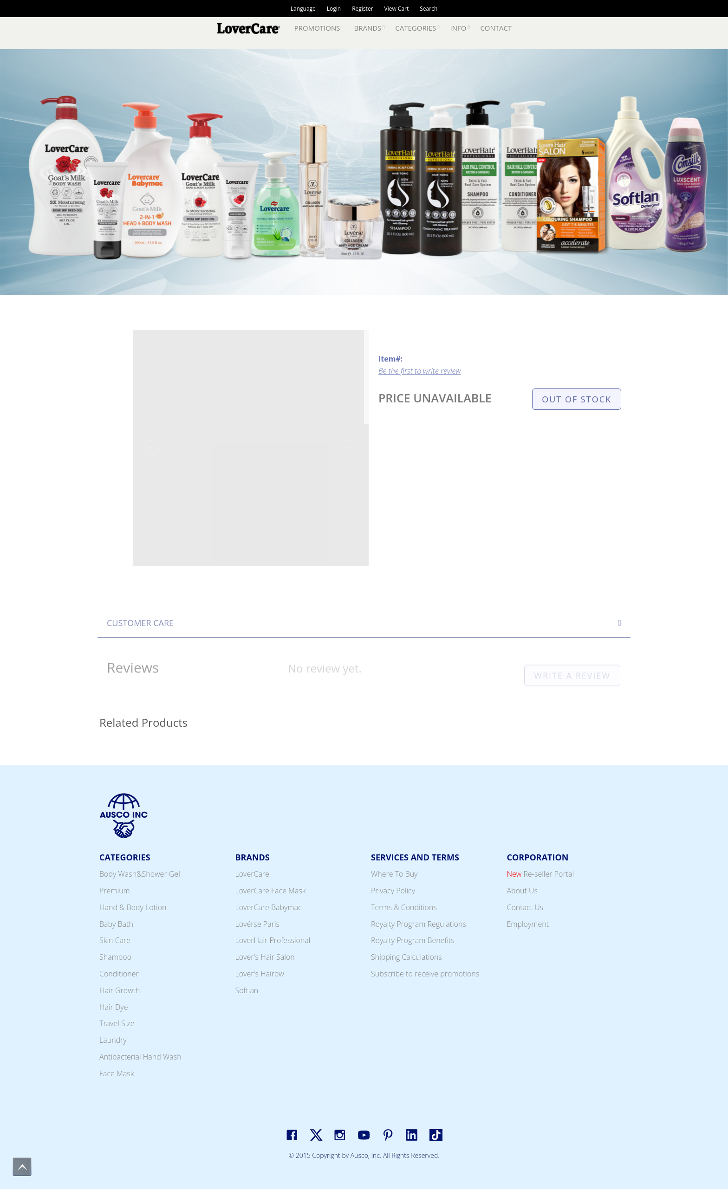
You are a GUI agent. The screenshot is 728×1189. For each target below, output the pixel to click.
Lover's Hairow (259, 974)
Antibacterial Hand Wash (140, 1057)
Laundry (113, 1040)
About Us (522, 890)
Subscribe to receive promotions (425, 974)
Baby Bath (116, 924)
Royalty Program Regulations (418, 924)
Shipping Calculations (406, 957)
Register (362, 9)
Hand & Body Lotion (133, 907)
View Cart (396, 9)
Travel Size (117, 1023)
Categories (415, 27)
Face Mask (116, 1073)
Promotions (317, 27)
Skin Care (114, 940)
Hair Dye (113, 1007)
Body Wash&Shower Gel (139, 874)
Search (428, 9)
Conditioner (119, 974)
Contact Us (525, 907)
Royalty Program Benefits (413, 940)
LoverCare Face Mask (270, 890)
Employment (528, 924)
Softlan (247, 990)
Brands (368, 27)
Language (303, 9)
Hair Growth (119, 990)
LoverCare (252, 874)
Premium (114, 890)
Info (458, 27)
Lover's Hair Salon (265, 957)
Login (334, 9)
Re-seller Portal (540, 874)
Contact (496, 27)
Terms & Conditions (404, 907)
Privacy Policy (393, 890)
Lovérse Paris (257, 924)
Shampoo (115, 957)
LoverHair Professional (273, 940)
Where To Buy (394, 874)
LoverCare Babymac (268, 907)
